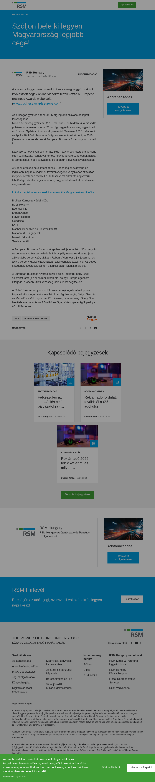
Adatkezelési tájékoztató (14, 776)
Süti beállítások (111, 767)
